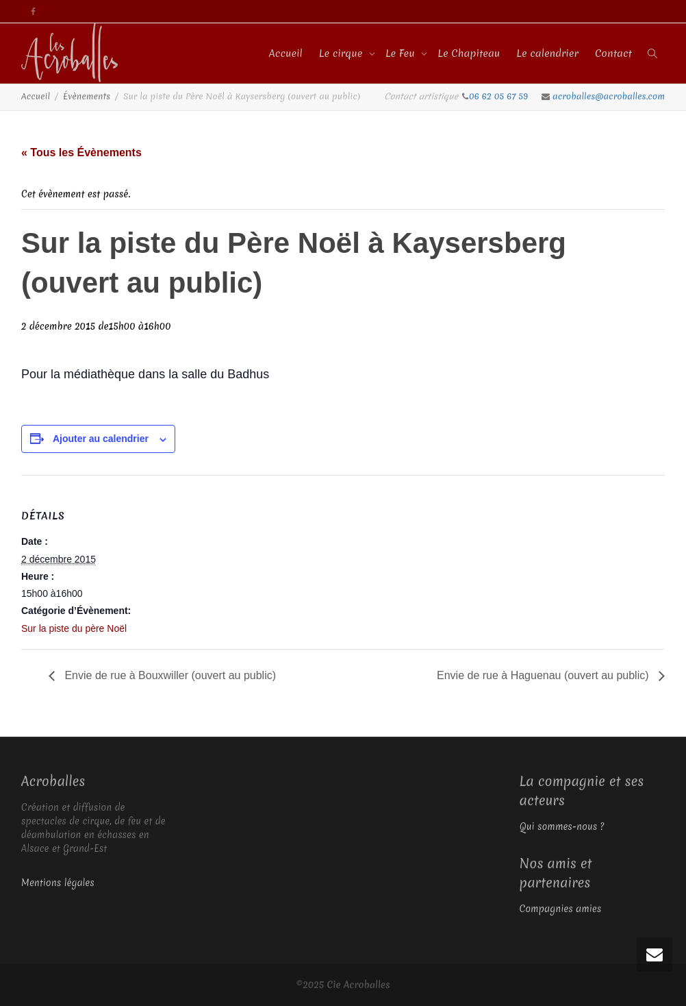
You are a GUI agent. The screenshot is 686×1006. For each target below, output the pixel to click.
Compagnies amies (561, 909)
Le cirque (342, 53)
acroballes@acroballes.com (608, 96)
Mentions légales (57, 882)
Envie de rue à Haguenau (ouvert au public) (544, 675)
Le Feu (401, 53)
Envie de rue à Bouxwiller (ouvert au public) (169, 675)
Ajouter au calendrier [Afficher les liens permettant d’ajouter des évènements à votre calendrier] (101, 438)
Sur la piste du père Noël (74, 628)
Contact (613, 53)
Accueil (286, 53)
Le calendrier (547, 53)
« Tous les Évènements (81, 152)
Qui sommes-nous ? (562, 826)
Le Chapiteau (468, 53)
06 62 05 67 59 (500, 96)
